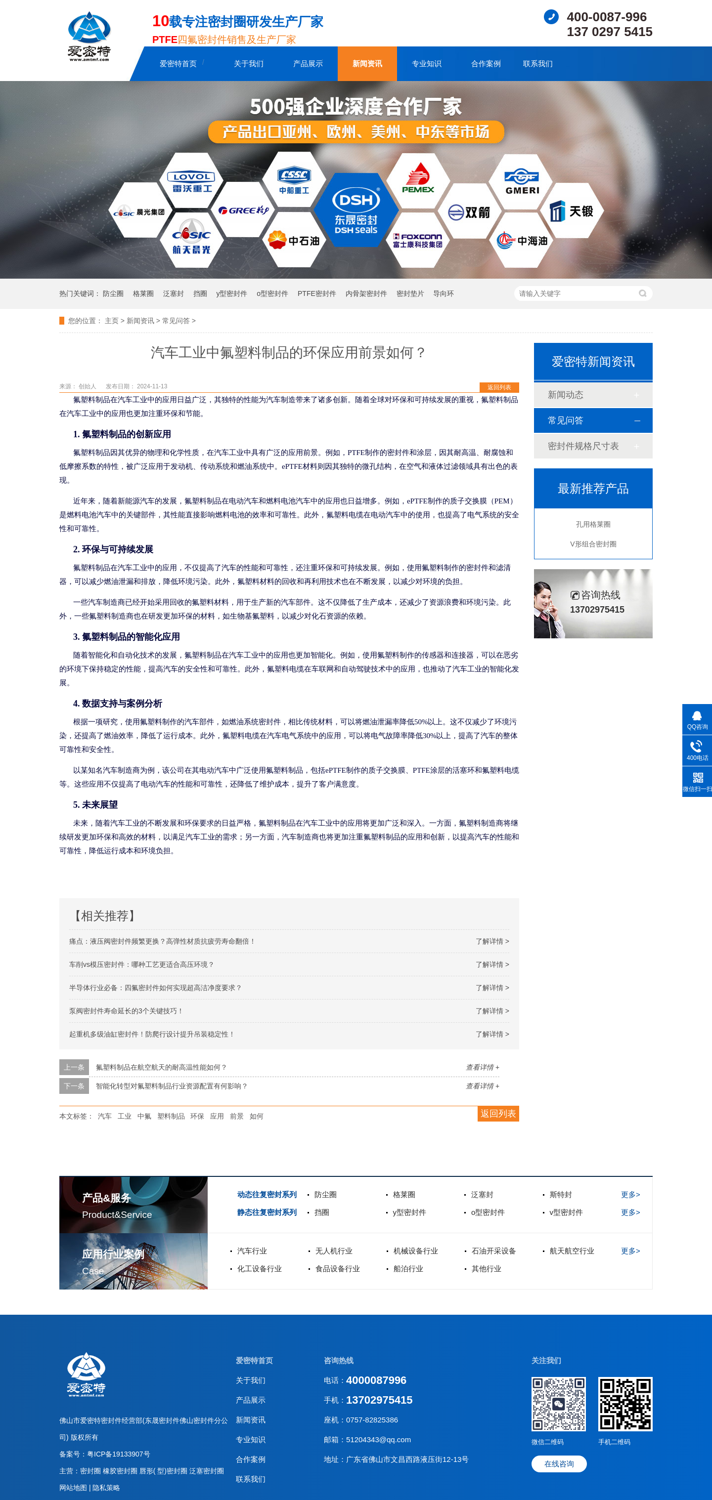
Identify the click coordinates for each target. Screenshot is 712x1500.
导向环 (443, 293)
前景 (237, 1116)
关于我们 (249, 63)
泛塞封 (173, 293)
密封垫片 (410, 293)
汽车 (105, 1116)
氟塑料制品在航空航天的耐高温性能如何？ (161, 1067)
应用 (217, 1116)
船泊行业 (408, 1268)
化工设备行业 (259, 1268)
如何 (257, 1116)
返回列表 (499, 387)
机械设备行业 (416, 1251)
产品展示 (308, 63)
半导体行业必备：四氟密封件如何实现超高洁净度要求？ (155, 988)
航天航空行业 (572, 1251)
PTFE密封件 (317, 293)
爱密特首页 (178, 63)
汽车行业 (252, 1251)
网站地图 (74, 1488)
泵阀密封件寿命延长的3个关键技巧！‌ (126, 1011)
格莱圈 (143, 293)
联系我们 (538, 63)
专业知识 (427, 63)
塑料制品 (171, 1116)
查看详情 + (482, 1067)
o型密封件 (272, 293)
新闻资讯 (367, 63)
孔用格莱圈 (593, 524)
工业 (125, 1116)
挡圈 (200, 293)
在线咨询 (559, 1463)
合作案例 (486, 63)
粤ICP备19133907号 (118, 1454)
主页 (112, 321)
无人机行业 (334, 1251)
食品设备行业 (337, 1268)
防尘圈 (113, 293)
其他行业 (486, 1268)
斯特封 (561, 1194)
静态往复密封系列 (267, 1212)
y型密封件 (231, 293)
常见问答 (176, 321)
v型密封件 (566, 1212)
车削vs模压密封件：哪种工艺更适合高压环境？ (142, 964)
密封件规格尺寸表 (583, 446)
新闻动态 (565, 395)
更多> (630, 1194)
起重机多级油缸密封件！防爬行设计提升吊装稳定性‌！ (152, 1034)
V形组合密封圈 (593, 544)
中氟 (144, 1116)
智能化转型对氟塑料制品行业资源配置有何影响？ (172, 1086)
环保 (197, 1116)
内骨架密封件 (366, 293)
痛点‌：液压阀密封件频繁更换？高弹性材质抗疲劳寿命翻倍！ (162, 941)
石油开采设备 (494, 1251)
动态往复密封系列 (267, 1194)
